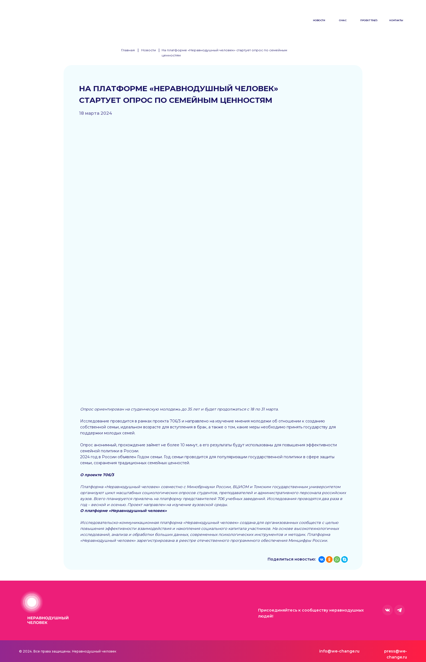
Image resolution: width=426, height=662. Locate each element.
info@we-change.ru (339, 651)
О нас (343, 20)
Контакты (396, 20)
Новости (319, 20)
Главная (128, 50)
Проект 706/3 (368, 20)
